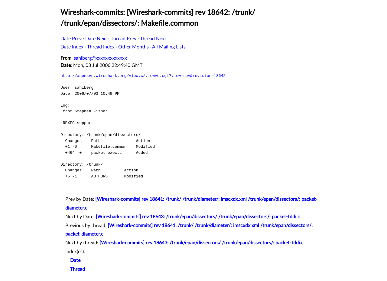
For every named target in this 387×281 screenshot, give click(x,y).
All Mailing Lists (169, 47)
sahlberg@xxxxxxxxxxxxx (100, 58)
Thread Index (101, 47)
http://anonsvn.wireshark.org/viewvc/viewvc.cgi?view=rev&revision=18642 (143, 75)
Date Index (71, 47)
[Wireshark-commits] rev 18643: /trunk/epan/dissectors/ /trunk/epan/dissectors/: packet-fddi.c (198, 216)
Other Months (133, 47)
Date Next (96, 38)
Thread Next (153, 38)
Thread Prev (123, 38)
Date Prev (71, 38)
